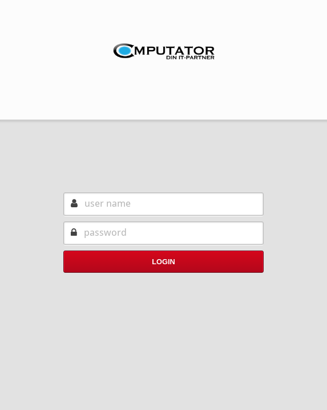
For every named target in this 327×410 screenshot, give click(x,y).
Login (163, 261)
